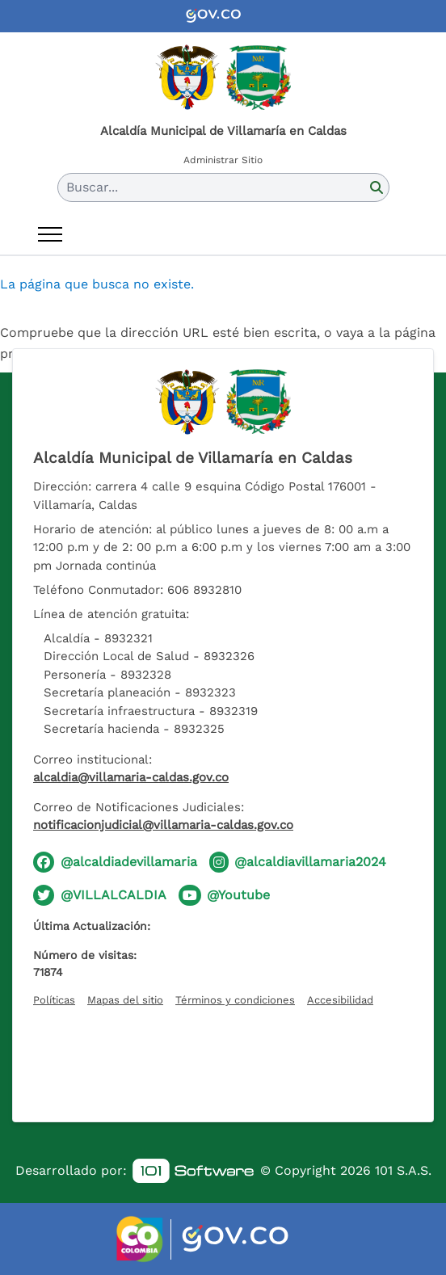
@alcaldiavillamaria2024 (310, 861)
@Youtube (238, 895)
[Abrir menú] (50, 234)
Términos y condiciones (235, 1000)
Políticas (54, 1000)
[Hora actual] (223, 1060)
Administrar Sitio (223, 160)
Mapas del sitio (125, 1000)
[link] (193, 1171)
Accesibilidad (340, 1000)
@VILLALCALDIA (113, 895)
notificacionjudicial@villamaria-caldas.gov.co (163, 825)
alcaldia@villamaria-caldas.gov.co (131, 777)
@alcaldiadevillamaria (129, 861)
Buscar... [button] (92, 187)
